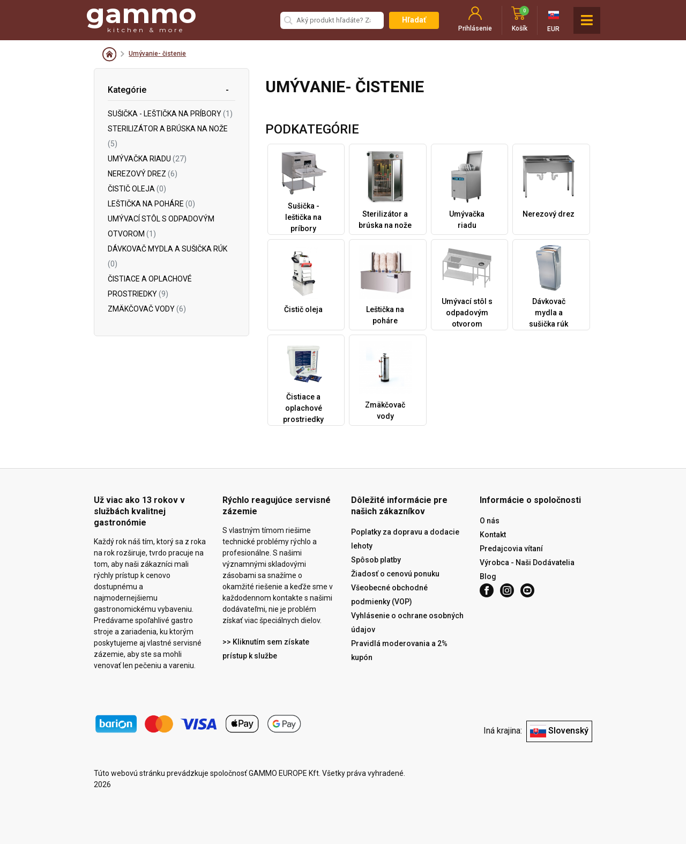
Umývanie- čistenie (157, 53)
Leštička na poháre (151, 203)
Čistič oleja (137, 188)
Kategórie (127, 90)
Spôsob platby (376, 560)
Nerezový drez (142, 173)
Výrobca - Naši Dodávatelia (527, 562)
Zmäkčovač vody (147, 309)
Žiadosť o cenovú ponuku (395, 573)
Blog (488, 576)
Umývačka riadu (147, 158)
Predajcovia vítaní (511, 548)
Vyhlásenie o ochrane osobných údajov (407, 622)
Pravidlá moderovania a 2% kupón (399, 650)
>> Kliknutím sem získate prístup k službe (265, 649)
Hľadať (414, 20)
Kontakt (493, 534)
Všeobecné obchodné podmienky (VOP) (389, 594)
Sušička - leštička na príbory (170, 113)
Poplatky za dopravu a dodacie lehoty (405, 539)
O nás (489, 520)
